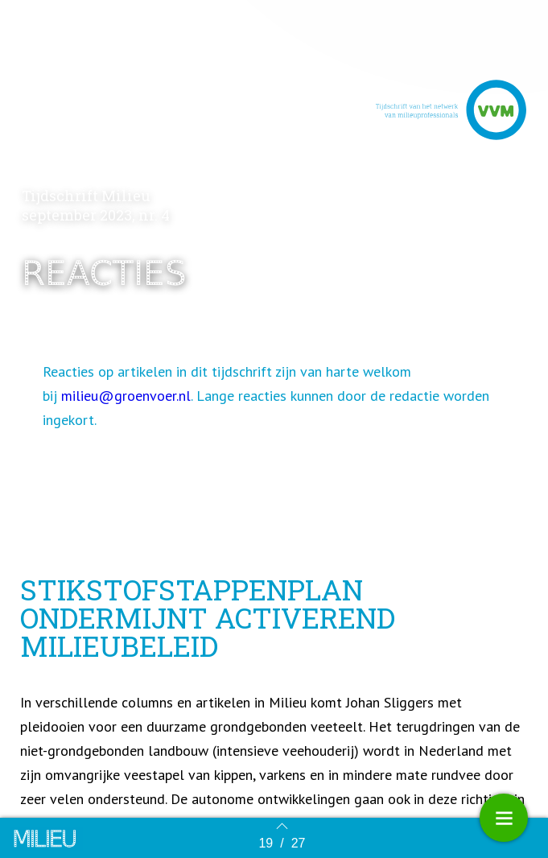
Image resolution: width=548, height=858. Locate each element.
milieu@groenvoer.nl (126, 397)
